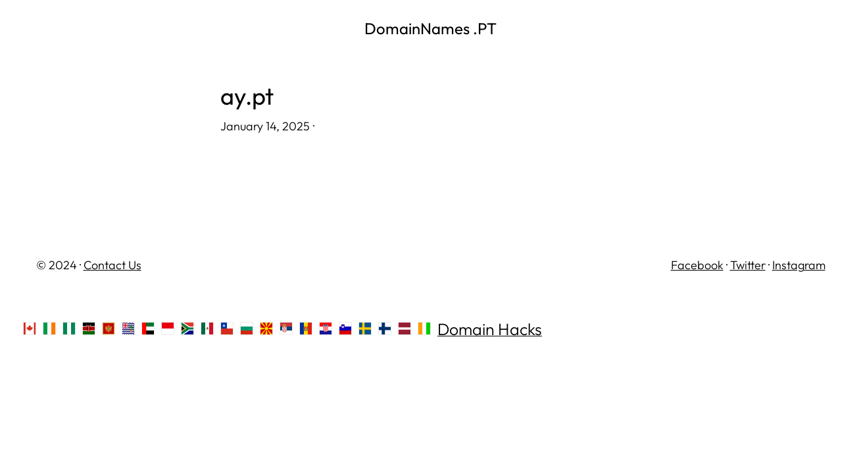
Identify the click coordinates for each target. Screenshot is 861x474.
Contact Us (112, 265)
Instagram (798, 265)
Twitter (748, 265)
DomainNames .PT (430, 28)
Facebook (697, 265)
